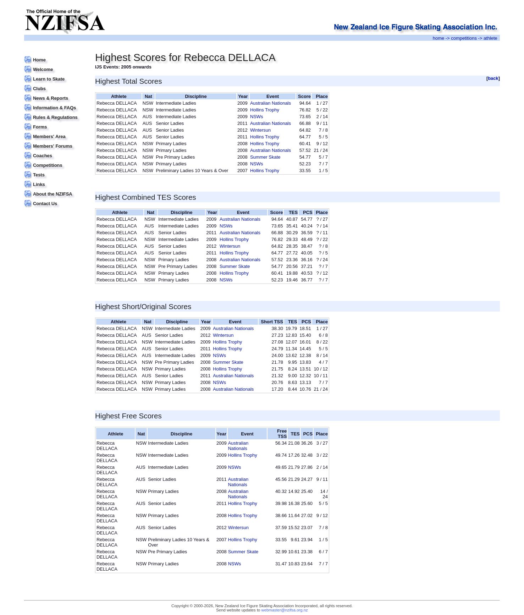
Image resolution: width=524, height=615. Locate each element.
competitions (464, 38)
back (493, 78)
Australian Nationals (270, 103)
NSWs (256, 116)
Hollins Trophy (264, 109)
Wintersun (260, 130)
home (438, 38)
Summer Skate (265, 157)
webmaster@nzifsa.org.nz (284, 610)
